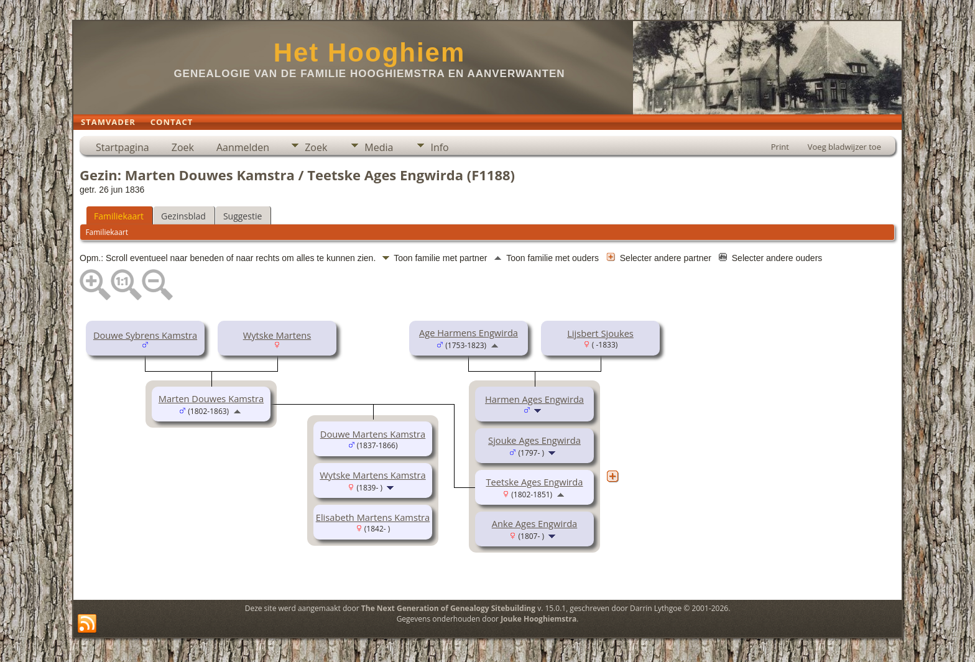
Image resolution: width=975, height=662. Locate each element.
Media (378, 147)
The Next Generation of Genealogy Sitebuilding (448, 608)
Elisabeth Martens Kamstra (373, 517)
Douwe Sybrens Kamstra (145, 335)
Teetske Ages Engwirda (534, 482)
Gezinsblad (183, 216)
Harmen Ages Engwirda (534, 399)
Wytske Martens (277, 335)
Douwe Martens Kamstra (372, 434)
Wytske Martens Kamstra (372, 475)
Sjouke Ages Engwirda (534, 440)
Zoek (183, 147)
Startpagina (122, 147)
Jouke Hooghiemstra (538, 619)
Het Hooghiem (370, 52)
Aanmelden (242, 147)
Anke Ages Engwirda (535, 523)
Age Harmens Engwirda (468, 332)
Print (780, 146)
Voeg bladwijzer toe (844, 146)
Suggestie (242, 216)
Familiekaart (119, 216)
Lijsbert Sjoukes (600, 333)
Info (439, 147)
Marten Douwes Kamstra (211, 398)
